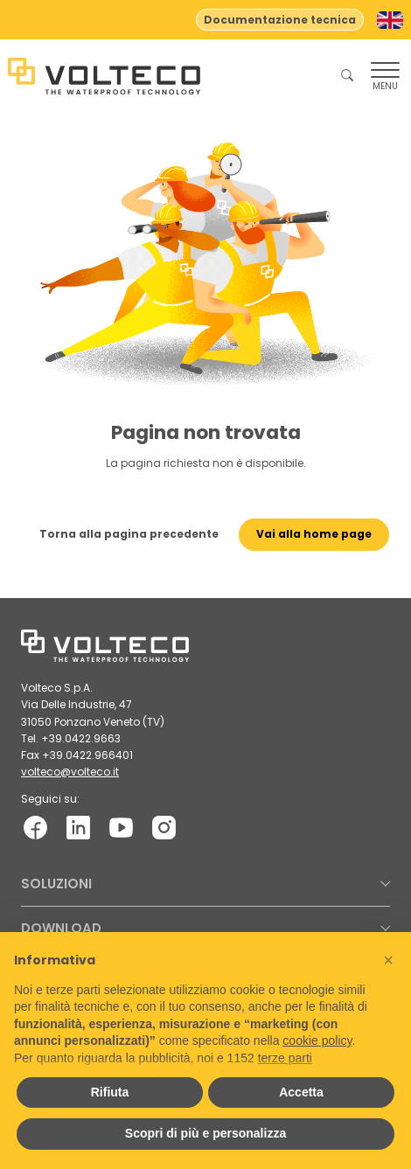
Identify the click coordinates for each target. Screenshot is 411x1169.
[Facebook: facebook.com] (35, 827)
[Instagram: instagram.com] (164, 827)
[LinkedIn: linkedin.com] (78, 827)
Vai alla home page (314, 533)
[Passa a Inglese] (390, 20)
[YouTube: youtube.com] (121, 827)
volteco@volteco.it (70, 771)
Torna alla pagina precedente (129, 533)
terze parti (285, 1058)
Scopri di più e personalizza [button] (205, 1133)
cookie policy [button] (317, 1040)
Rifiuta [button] (110, 1092)
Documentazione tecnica (280, 19)
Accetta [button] (301, 1092)
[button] (388, 960)
